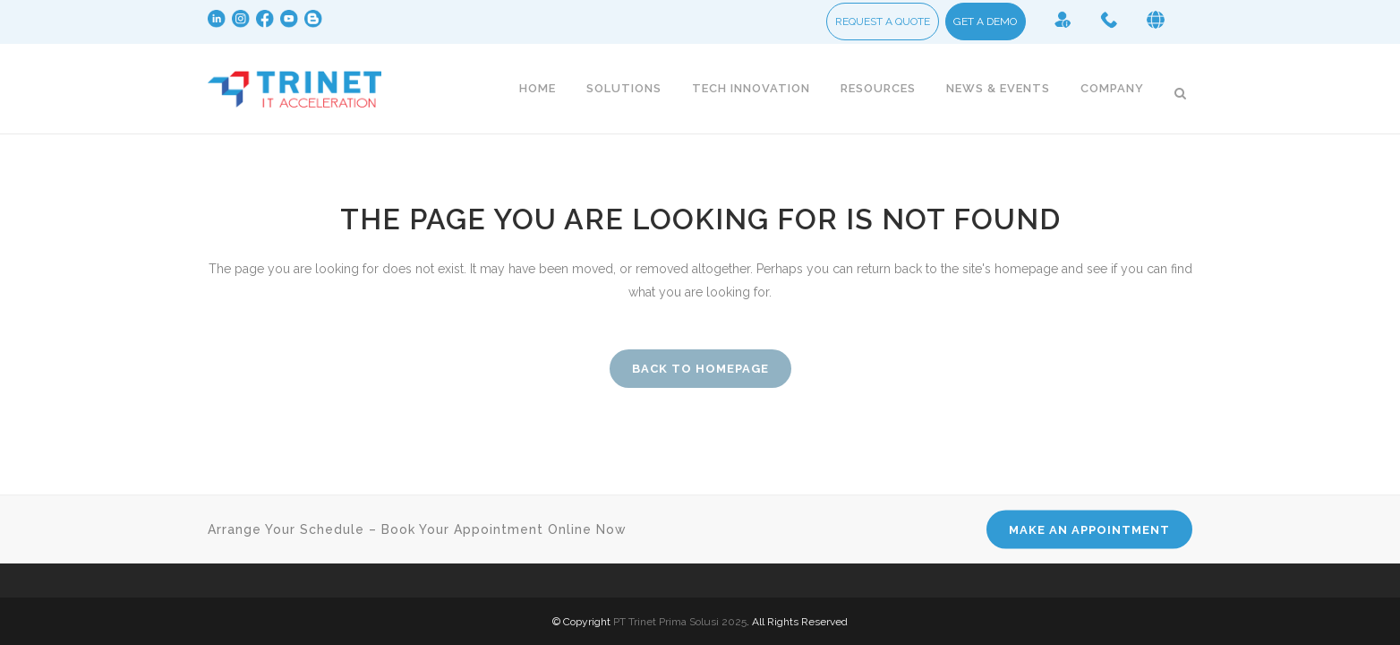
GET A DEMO (985, 25)
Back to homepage (700, 368)
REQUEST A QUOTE (882, 25)
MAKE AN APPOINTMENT (1089, 530)
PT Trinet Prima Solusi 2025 (680, 621)
